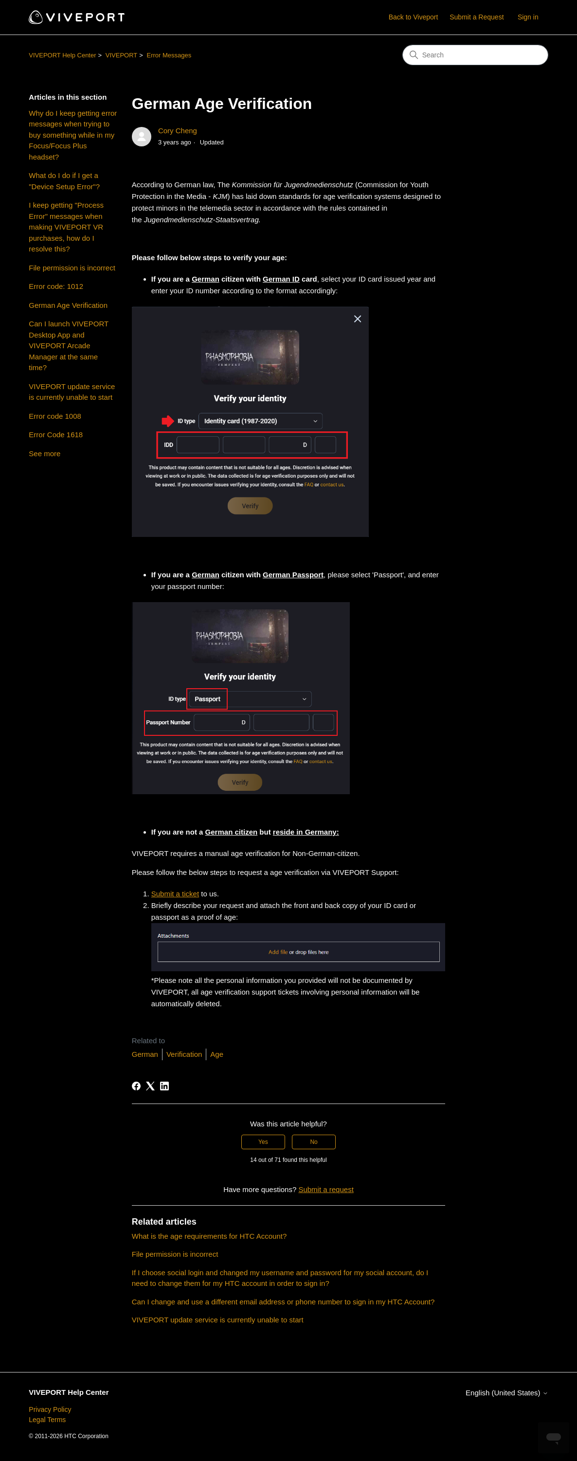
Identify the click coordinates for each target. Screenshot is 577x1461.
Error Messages (169, 55)
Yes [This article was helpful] (263, 1142)
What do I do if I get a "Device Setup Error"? (64, 181)
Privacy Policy (50, 1409)
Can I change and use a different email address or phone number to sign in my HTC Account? (283, 1302)
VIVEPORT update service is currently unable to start (72, 392)
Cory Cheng (177, 130)
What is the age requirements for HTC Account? (209, 1236)
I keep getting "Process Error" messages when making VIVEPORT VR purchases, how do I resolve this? (66, 227)
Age (216, 1054)
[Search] (475, 55)
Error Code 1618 (56, 434)
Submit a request (325, 1189)
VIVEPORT (122, 55)
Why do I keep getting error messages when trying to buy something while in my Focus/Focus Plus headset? (73, 135)
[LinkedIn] (164, 1086)
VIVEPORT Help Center (62, 55)
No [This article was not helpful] (313, 1142)
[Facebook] (136, 1086)
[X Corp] (150, 1086)
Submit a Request (477, 17)
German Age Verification (68, 305)
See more (44, 453)
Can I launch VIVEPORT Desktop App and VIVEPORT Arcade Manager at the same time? (68, 346)
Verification (184, 1054)
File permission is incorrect (72, 268)
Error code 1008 (55, 416)
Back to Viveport (413, 17)
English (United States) (507, 1393)
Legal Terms (47, 1420)
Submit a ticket (175, 894)
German (145, 1054)
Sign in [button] (528, 17)
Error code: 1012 (56, 286)
